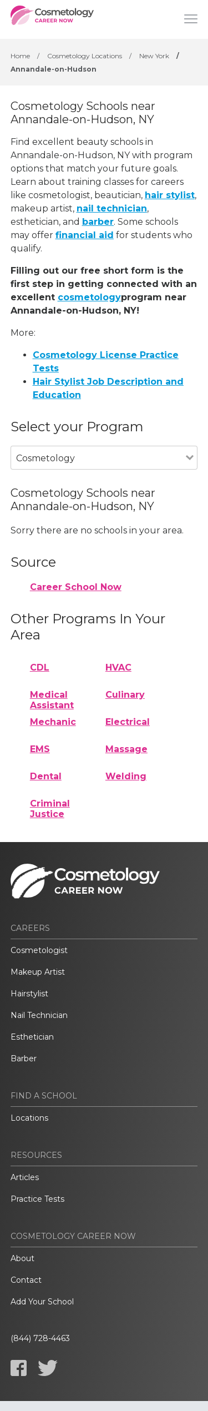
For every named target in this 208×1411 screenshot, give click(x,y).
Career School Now (75, 587)
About (22, 1258)
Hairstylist (29, 994)
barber (98, 221)
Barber (24, 1059)
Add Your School (42, 1302)
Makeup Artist (38, 972)
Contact (26, 1280)
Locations (29, 1118)
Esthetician (32, 1037)
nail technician (112, 208)
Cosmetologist (39, 950)
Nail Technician (39, 1015)
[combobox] (98, 473)
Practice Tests (37, 1199)
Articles (25, 1177)
